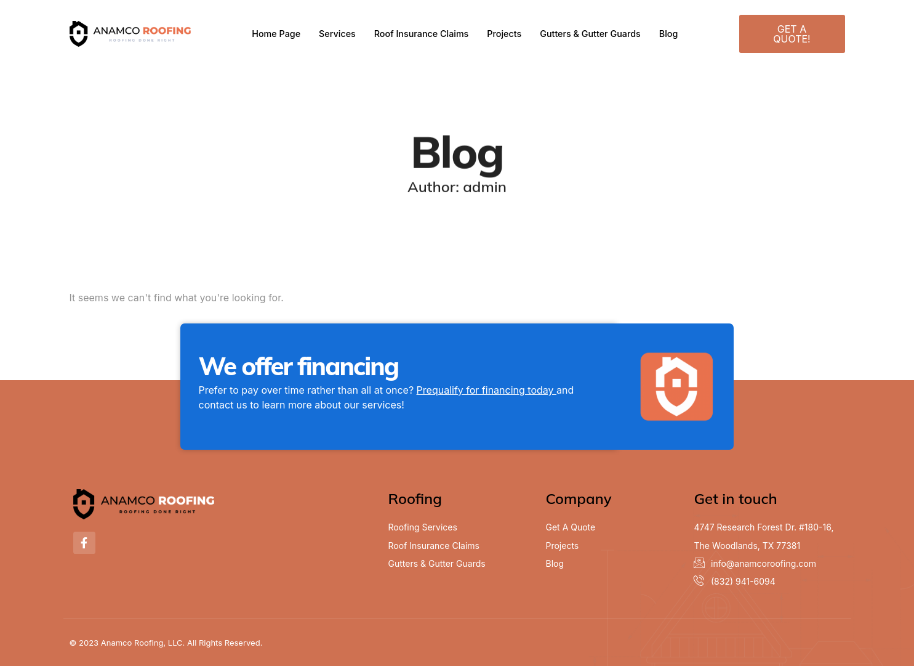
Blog (676, 33)
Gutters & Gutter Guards (594, 33)
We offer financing (299, 366)
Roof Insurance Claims (420, 33)
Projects (505, 33)
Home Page (269, 33)
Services (332, 33)
